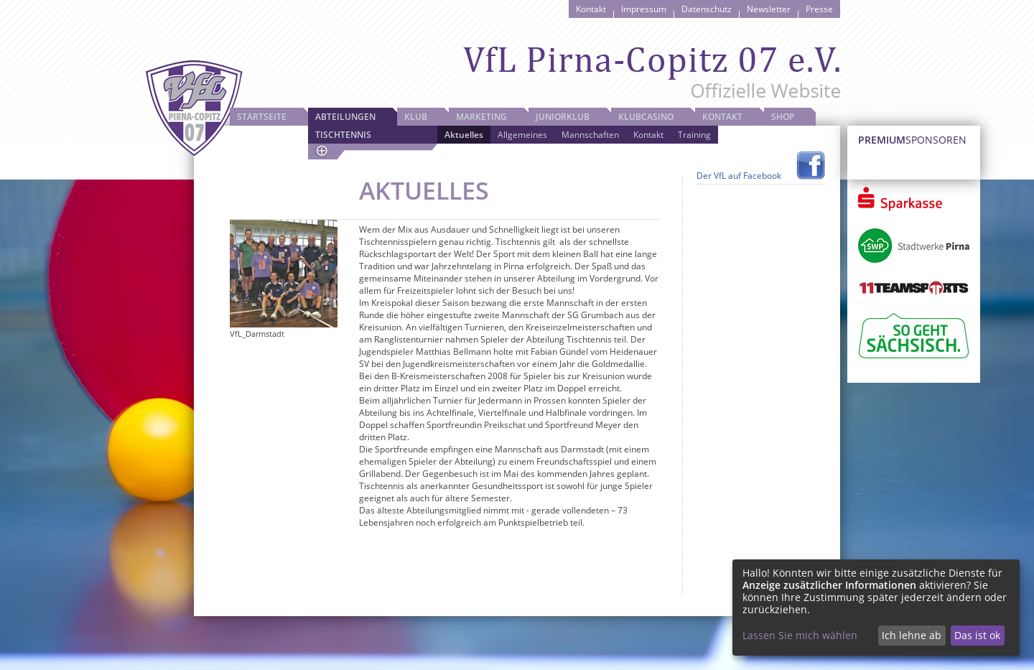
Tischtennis (343, 135)
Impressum (643, 9)
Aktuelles (463, 135)
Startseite (262, 117)
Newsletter (769, 9)
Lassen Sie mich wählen (799, 635)
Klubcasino (646, 117)
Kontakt (591, 9)
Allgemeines (522, 135)
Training (694, 135)
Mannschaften (590, 135)
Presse (819, 9)
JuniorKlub (563, 117)
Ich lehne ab (911, 635)
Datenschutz (706, 9)
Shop (782, 117)
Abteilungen (345, 117)
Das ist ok (977, 635)
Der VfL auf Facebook (739, 175)
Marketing (481, 117)
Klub (415, 117)
